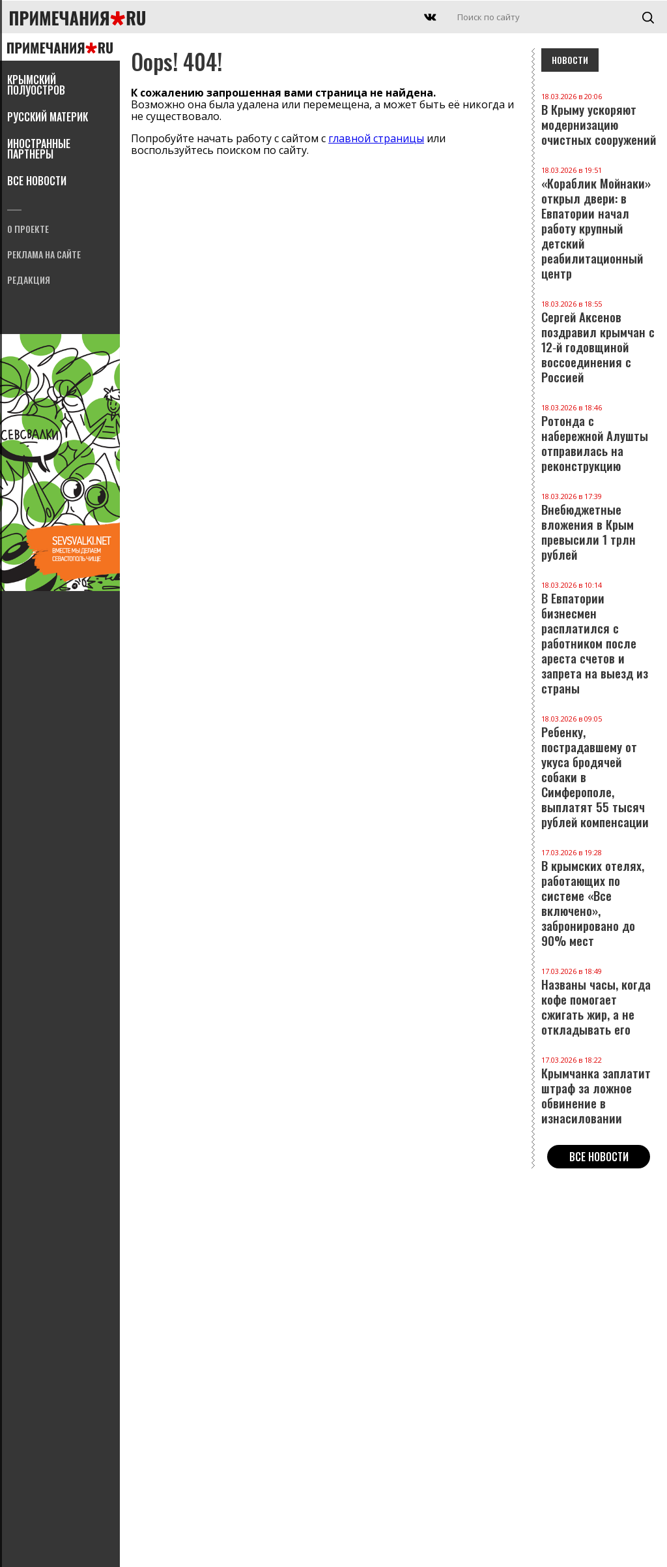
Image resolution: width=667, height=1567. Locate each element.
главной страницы (376, 138)
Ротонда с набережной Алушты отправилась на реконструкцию (598, 438)
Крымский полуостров (36, 86)
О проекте (28, 230)
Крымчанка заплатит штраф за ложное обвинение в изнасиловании (598, 1090)
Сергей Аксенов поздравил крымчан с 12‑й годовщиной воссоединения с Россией (598, 342)
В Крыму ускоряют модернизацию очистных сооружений (598, 120)
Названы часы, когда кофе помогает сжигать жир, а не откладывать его (598, 1002)
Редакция (28, 280)
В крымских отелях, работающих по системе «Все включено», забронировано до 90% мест (598, 898)
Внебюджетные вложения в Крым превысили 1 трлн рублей (598, 527)
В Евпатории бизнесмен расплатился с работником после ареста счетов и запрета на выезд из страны (598, 638)
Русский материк (47, 118)
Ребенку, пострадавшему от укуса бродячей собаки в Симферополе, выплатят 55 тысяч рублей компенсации (598, 772)
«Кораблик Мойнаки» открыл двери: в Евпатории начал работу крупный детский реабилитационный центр (598, 223)
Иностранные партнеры (38, 150)
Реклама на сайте (44, 255)
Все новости (36, 182)
